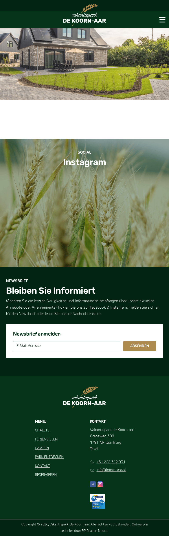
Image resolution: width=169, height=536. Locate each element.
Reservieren (46, 474)
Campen (42, 448)
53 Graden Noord (94, 531)
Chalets (42, 430)
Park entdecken (49, 456)
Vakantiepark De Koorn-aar (69, 524)
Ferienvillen (46, 439)
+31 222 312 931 (111, 462)
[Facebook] (93, 484)
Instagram (118, 307)
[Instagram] (100, 484)
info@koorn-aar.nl (111, 470)
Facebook (98, 307)
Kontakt (42, 465)
